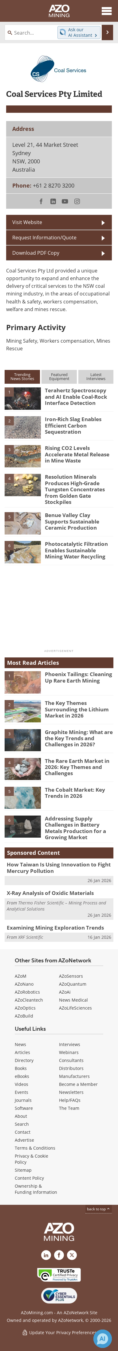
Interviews (69, 1044)
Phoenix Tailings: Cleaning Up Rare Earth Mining (78, 677)
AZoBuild (24, 1016)
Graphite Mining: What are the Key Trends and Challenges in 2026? (79, 738)
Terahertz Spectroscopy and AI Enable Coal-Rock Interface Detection (76, 396)
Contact (22, 1132)
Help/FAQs (70, 1100)
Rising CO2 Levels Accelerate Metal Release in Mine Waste (77, 454)
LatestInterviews (95, 376)
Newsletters (71, 1092)
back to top (98, 1209)
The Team (69, 1108)
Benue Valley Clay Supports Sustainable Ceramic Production (72, 521)
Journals (23, 1100)
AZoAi (65, 992)
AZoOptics (25, 1008)
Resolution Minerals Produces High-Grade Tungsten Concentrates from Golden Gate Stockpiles (75, 489)
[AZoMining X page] (72, 1255)
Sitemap (23, 1170)
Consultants (71, 1060)
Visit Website (27, 222)
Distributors (71, 1068)
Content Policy (29, 1178)
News (20, 1044)
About (21, 1116)
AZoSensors (71, 976)
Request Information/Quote (44, 237)
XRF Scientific (30, 937)
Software (24, 1108)
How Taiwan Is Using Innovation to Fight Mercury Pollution (59, 867)
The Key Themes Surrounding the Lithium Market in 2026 (77, 709)
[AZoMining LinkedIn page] (46, 1255)
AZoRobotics (27, 992)
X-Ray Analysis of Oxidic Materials (50, 892)
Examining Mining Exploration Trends (55, 927)
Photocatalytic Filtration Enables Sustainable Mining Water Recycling (76, 550)
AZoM (20, 976)
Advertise (24, 1140)
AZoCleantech (29, 1000)
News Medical (73, 1000)
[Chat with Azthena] (102, 1339)
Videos (21, 1084)
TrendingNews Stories (22, 376)
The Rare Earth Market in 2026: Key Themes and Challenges (77, 767)
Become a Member (78, 1084)
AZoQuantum (72, 984)
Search (22, 1124)
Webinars (69, 1052)
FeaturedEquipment (59, 376)
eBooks (22, 1076)
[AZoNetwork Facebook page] (59, 1255)
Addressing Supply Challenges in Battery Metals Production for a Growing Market (75, 828)
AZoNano (24, 984)
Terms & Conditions (35, 1148)
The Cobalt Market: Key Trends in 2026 (75, 792)
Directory (24, 1060)
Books (21, 1068)
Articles (22, 1052)
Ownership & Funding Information (36, 1189)
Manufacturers (74, 1076)
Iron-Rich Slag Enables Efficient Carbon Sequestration (73, 425)
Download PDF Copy (35, 252)
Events (21, 1092)
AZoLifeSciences (75, 1008)
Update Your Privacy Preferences (59, 1332)
